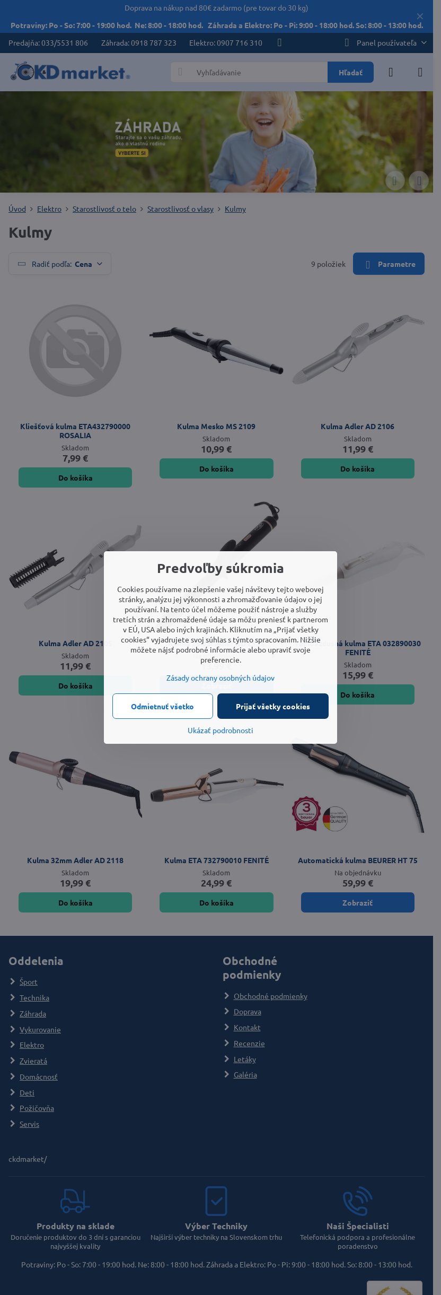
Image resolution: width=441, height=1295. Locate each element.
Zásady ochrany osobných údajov (220, 677)
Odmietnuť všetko (162, 706)
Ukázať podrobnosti (220, 730)
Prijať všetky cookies (273, 706)
